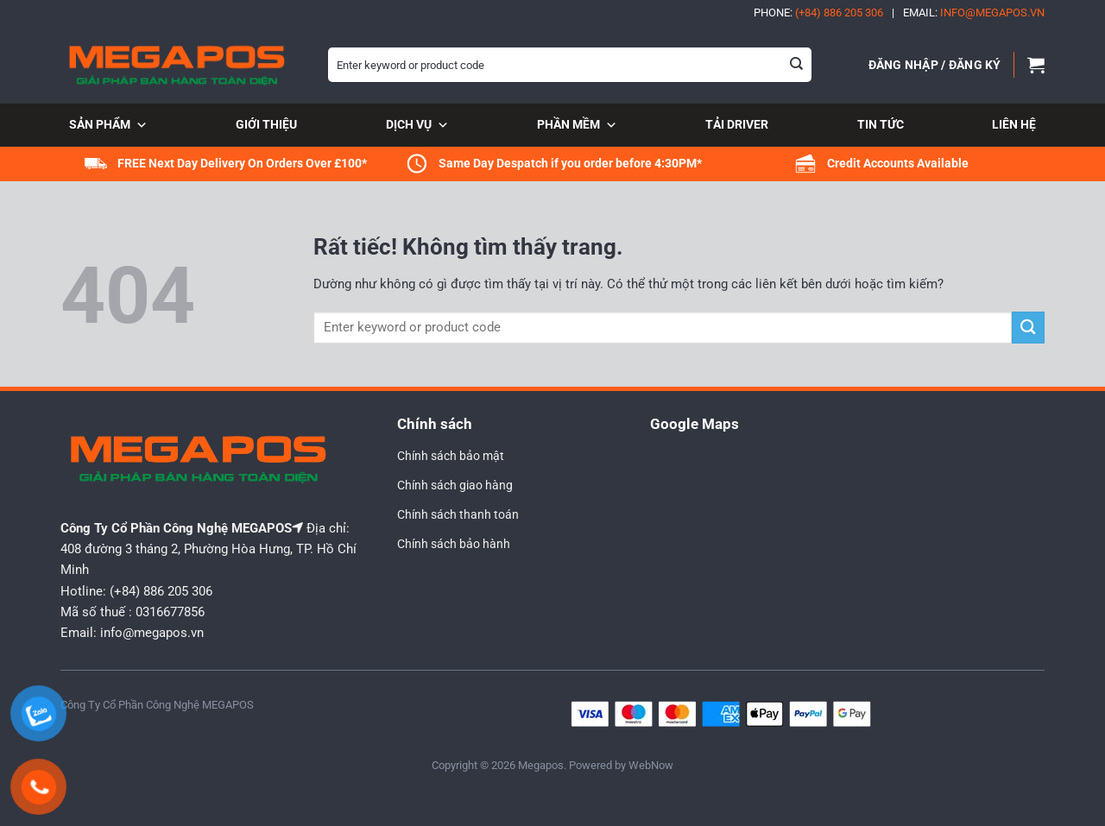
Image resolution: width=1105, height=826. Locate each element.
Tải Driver (736, 124)
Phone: (818, 12)
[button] (934, 64)
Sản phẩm (108, 126)
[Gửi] (797, 65)
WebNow (650, 765)
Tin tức (880, 124)
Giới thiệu (266, 124)
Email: (974, 12)
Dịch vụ (417, 126)
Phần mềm (577, 126)
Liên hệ (1014, 124)
